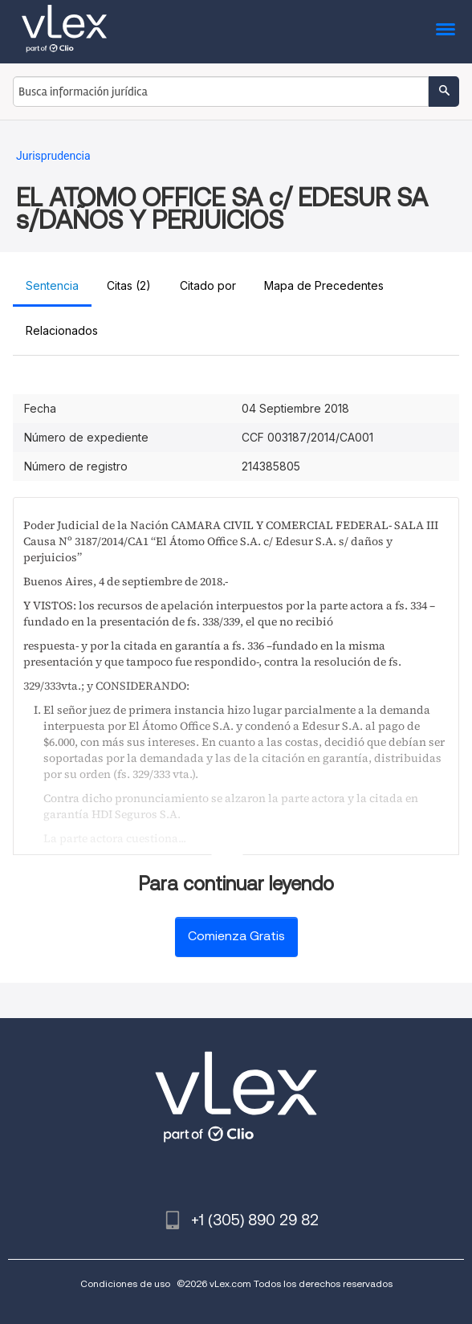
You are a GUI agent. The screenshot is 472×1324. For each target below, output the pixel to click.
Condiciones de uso (125, 1283)
